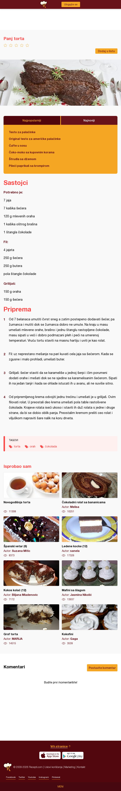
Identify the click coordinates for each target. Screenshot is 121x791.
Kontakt (81, 766)
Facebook (11, 777)
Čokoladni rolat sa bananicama (89, 492)
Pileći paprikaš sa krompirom (29, 165)
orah (32, 446)
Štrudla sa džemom (22, 159)
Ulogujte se (70, 4)
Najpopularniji (31, 120)
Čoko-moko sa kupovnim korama (31, 152)
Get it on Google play (72, 755)
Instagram (44, 777)
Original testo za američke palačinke (35, 138)
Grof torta (31, 624)
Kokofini (89, 624)
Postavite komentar (102, 667)
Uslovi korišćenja (53, 766)
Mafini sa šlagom (89, 580)
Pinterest (56, 777)
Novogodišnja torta (31, 492)
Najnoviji (89, 120)
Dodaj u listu (106, 51)
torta (17, 446)
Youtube (32, 777)
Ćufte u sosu (18, 145)
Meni (60, 786)
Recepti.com (8, 767)
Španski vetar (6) (31, 536)
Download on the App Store (50, 755)
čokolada (51, 446)
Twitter (22, 777)
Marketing (69, 766)
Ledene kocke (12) (89, 536)
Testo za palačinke (22, 132)
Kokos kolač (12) (31, 580)
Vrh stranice (59, 746)
